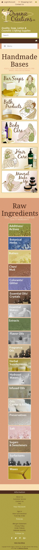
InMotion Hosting (23, 548)
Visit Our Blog (19, 543)
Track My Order (19, 516)
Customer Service (19, 499)
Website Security (19, 530)
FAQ (19, 503)
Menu (8, 46)
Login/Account (9, 2)
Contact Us (19, 4)
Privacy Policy (19, 526)
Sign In (19, 511)
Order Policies (19, 528)
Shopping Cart (26, 2)
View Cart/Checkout (19, 514)
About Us (19, 497)
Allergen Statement (19, 524)
